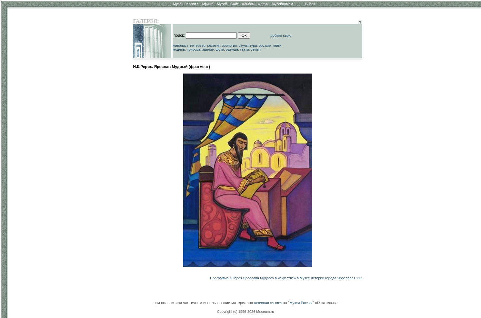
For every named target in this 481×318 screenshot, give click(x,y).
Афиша (208, 4)
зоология (229, 45)
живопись (180, 45)
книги (277, 45)
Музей (222, 4)
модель (179, 49)
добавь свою (280, 35)
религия (214, 45)
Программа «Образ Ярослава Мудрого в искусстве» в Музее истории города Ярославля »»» (286, 278)
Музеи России (185, 4)
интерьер (197, 45)
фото (219, 49)
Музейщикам (282, 4)
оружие (265, 45)
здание (208, 49)
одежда (232, 49)
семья (256, 49)
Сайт (234, 4)
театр (244, 49)
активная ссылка (268, 303)
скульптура (248, 45)
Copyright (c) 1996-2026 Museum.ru (245, 311)
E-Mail (310, 4)
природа (194, 49)
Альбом (248, 4)
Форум (263, 4)
